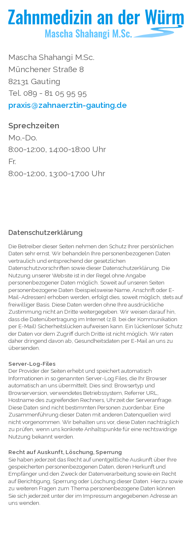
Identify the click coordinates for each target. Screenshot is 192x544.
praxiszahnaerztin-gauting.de (67, 105)
